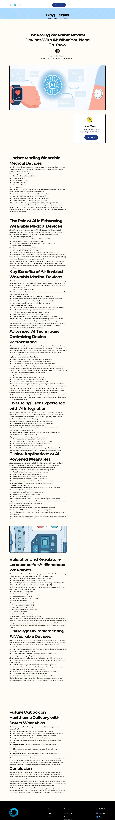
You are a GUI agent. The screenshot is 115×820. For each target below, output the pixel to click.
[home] (15, 5)
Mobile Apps (68, 813)
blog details (64, 18)
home (49, 18)
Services (50, 817)
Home (49, 813)
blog (55, 18)
